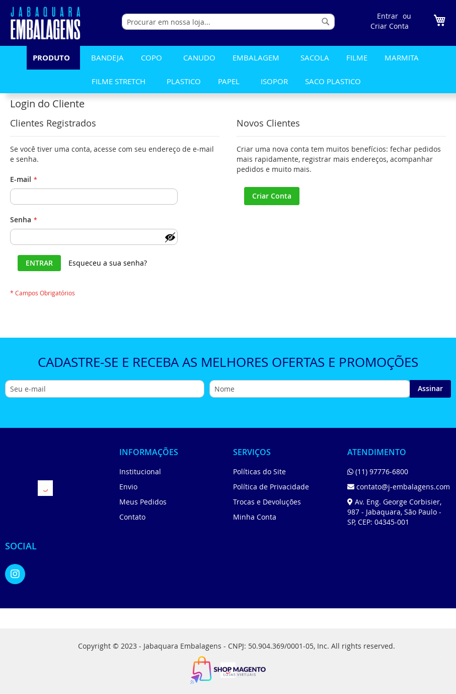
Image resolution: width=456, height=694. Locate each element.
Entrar (387, 16)
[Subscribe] (430, 389)
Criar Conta (389, 26)
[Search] (326, 22)
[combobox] (228, 22)
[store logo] (45, 23)
